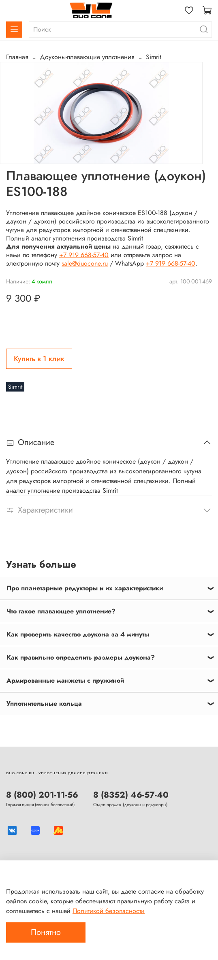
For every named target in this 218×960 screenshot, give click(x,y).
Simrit (153, 57)
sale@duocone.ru (85, 263)
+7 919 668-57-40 (84, 255)
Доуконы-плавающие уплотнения (87, 57)
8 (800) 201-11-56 (42, 795)
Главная (17, 57)
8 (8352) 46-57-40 (131, 795)
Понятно (46, 932)
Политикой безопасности (109, 910)
